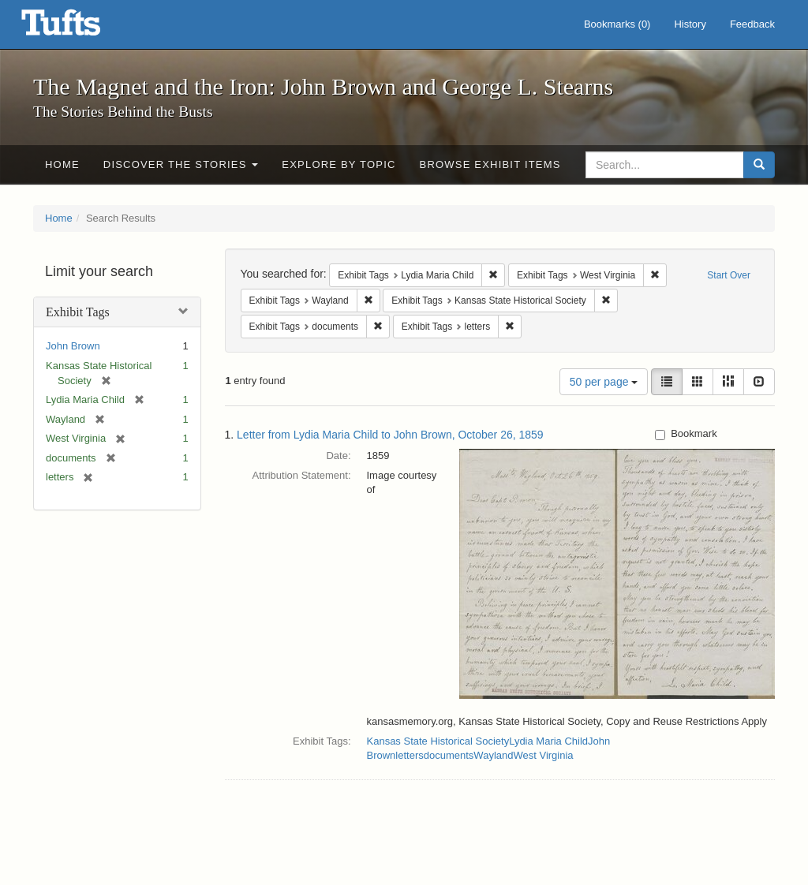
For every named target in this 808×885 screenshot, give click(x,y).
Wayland (493, 755)
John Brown (73, 346)
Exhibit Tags (78, 312)
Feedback (752, 24)
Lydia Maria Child (548, 741)
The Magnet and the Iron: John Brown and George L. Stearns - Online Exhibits (80, 27)
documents (449, 755)
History (689, 24)
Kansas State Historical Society (438, 741)
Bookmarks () (617, 24)
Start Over (728, 275)
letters (409, 755)
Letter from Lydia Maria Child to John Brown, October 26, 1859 (390, 434)
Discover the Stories (181, 164)
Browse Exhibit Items (490, 164)
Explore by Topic (338, 164)
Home (62, 164)
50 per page (604, 381)
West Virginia (543, 755)
